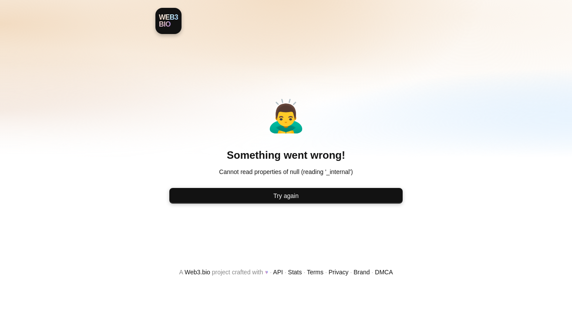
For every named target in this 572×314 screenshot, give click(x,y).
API (278, 272)
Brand (361, 272)
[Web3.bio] (168, 21)
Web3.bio (197, 272)
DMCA (384, 272)
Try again (286, 195)
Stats (295, 272)
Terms (315, 272)
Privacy (339, 272)
